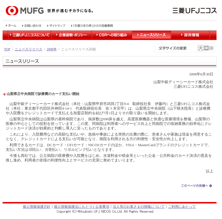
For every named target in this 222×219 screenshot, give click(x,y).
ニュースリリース (28, 49)
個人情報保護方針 (36, 206)
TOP (7, 49)
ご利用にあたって (182, 206)
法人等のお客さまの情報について (139, 206)
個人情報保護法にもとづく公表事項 (81, 206)
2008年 (52, 49)
